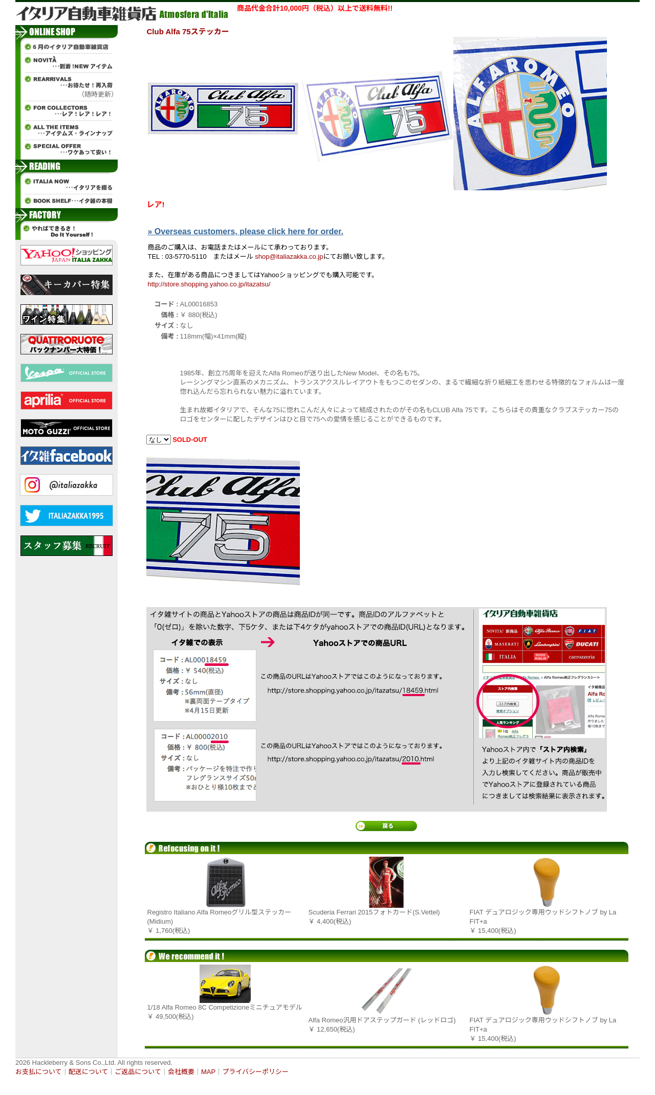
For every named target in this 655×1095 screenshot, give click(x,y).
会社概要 (181, 1072)
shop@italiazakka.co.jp (289, 256)
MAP (208, 1072)
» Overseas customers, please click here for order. (245, 231)
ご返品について (138, 1072)
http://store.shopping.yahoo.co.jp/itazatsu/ (209, 284)
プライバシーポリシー (255, 1072)
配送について (88, 1072)
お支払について (38, 1072)
